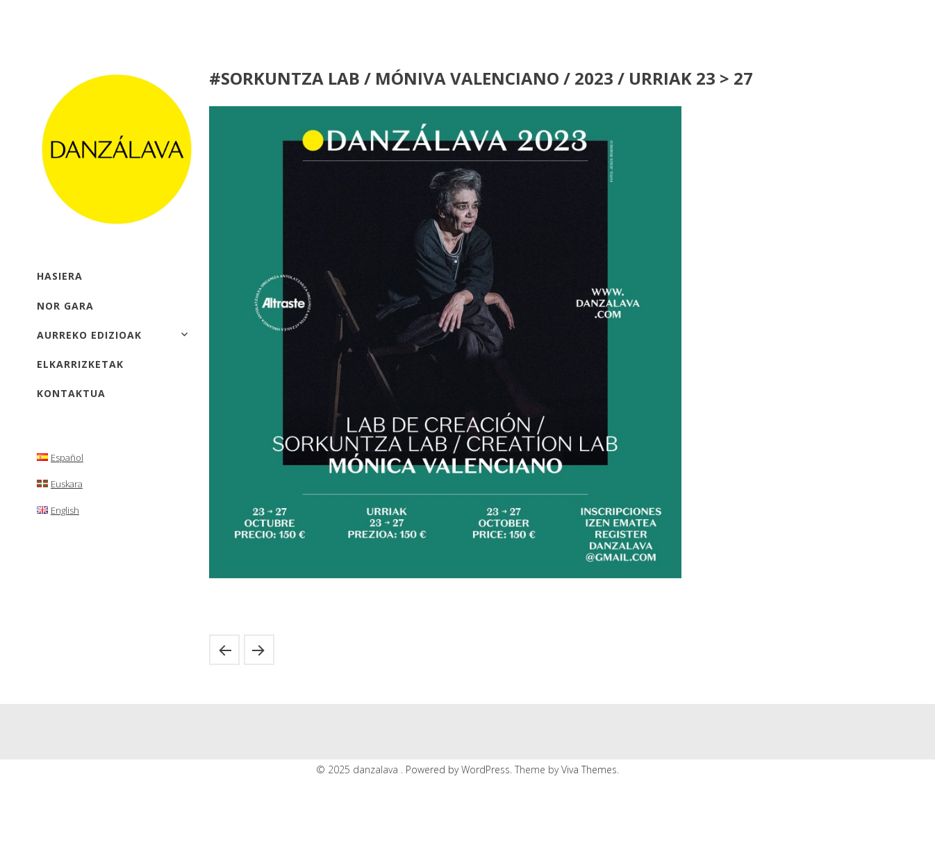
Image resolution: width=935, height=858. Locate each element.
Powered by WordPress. (460, 769)
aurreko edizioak (89, 335)
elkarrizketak (80, 364)
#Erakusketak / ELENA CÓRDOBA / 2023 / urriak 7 (259, 649)
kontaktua (71, 393)
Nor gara (65, 305)
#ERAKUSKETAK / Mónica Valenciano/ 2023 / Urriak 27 (224, 649)
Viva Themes (589, 769)
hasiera (60, 276)
